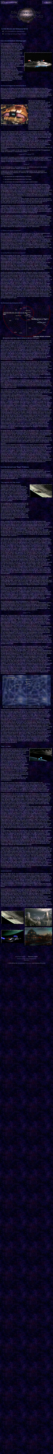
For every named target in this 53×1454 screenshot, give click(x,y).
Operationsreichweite (9, 879)
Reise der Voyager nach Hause (25, 719)
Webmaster (28, 963)
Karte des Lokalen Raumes (22, 422)
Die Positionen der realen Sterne (14, 771)
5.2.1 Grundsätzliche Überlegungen (15, 31)
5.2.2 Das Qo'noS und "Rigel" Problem (16, 34)
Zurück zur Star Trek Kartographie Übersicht (26, 959)
